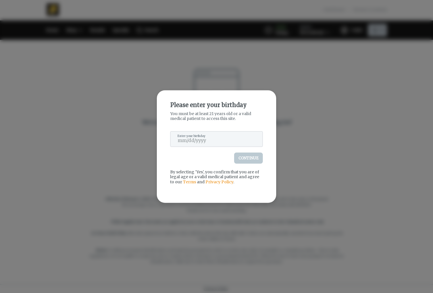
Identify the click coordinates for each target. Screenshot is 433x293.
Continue (248, 157)
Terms (189, 181)
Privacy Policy (219, 181)
